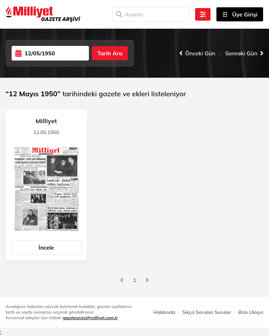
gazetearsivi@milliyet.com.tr (90, 317)
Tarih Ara (109, 53)
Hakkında (164, 312)
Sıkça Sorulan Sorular (206, 312)
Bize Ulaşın (250, 312)
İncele (46, 247)
